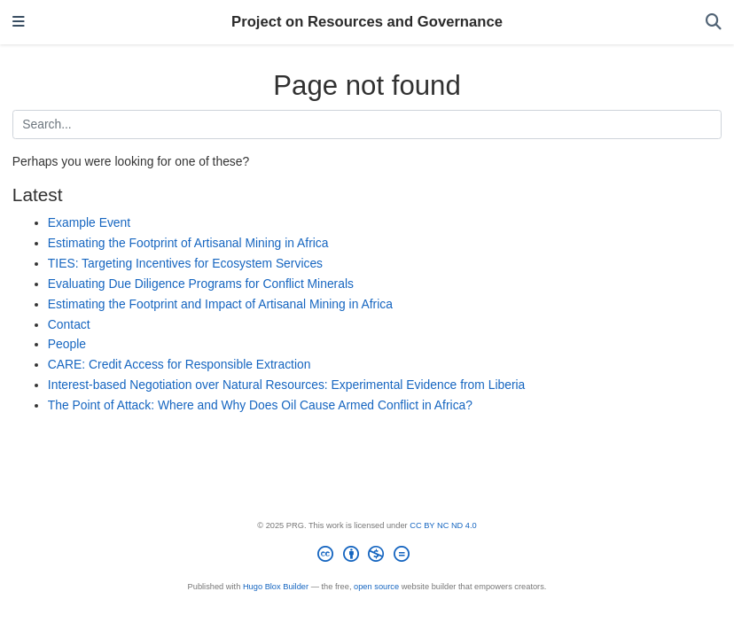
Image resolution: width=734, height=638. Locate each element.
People (67, 344)
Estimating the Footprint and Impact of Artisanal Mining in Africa (220, 304)
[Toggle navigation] (18, 22)
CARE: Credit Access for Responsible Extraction (179, 364)
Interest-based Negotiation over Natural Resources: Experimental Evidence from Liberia (286, 384)
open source (376, 586)
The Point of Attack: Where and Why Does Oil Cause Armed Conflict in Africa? (260, 405)
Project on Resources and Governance (367, 21)
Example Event (89, 222)
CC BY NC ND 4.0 (443, 525)
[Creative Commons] (367, 557)
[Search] (714, 22)
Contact (69, 324)
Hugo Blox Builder (275, 586)
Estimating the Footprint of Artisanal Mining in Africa (188, 243)
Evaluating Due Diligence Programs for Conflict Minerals (201, 283)
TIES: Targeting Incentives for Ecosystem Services (185, 263)
